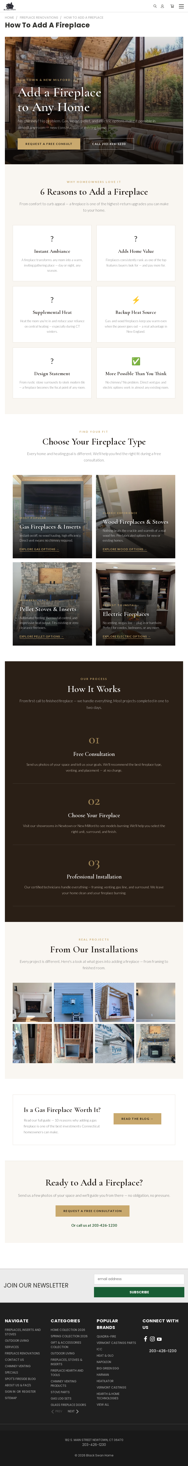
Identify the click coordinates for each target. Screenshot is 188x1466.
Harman (103, 1375)
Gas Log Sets (61, 1398)
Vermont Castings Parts (116, 1343)
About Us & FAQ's (18, 1385)
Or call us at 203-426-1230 (94, 1225)
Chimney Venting (18, 1366)
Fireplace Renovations (22, 1353)
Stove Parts (60, 1392)
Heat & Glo (105, 1355)
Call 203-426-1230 (109, 144)
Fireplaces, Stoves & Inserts (66, 1362)
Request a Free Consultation (92, 1211)
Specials (11, 1372)
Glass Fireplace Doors (68, 1405)
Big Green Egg (108, 1368)
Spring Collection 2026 (69, 1336)
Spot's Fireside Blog (20, 1379)
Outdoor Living (17, 1341)
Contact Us (14, 1360)
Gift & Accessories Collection (66, 1344)
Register (29, 1392)
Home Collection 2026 (68, 1330)
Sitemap (11, 1398)
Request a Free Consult (48, 144)
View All (103, 1404)
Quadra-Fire (106, 1336)
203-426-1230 (162, 1350)
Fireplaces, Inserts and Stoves (23, 1332)
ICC (99, 1349)
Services (12, 1347)
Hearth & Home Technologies (108, 1396)
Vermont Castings (111, 1387)
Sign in (10, 1392)
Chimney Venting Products (63, 1383)
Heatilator (105, 1381)
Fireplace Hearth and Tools (67, 1372)
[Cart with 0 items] (172, 6)
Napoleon (104, 1362)
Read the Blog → (137, 1119)
